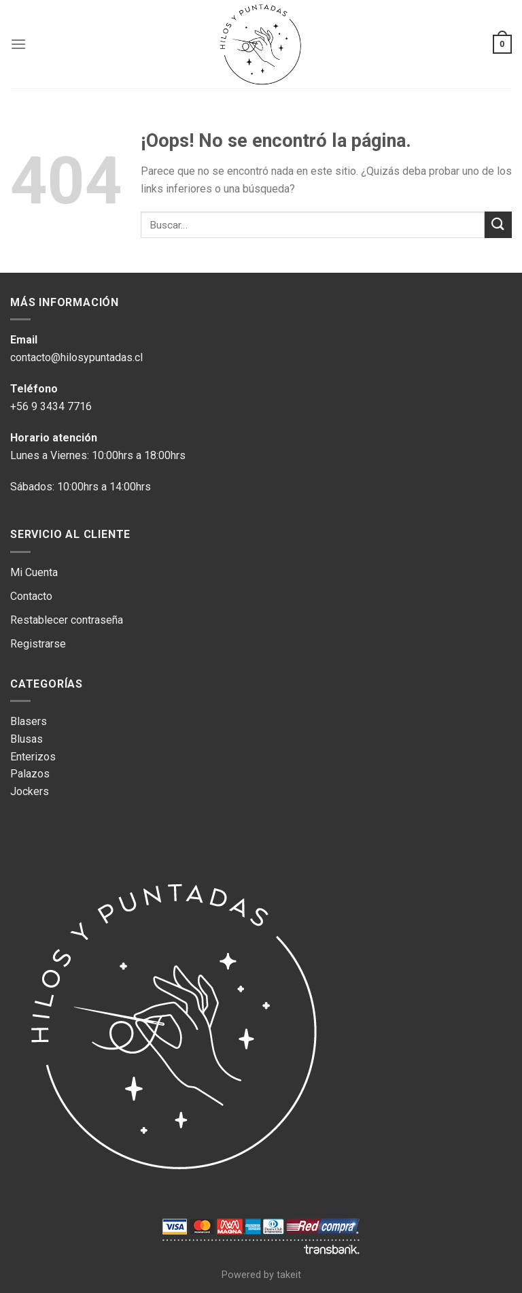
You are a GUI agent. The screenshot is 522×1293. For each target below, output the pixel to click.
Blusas (26, 739)
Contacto (31, 596)
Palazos (30, 773)
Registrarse (39, 643)
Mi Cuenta (34, 572)
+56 (20, 406)
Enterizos (33, 756)
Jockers (29, 791)
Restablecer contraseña (66, 620)
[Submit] (498, 225)
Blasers (28, 721)
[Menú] (18, 44)
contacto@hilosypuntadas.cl (76, 357)
